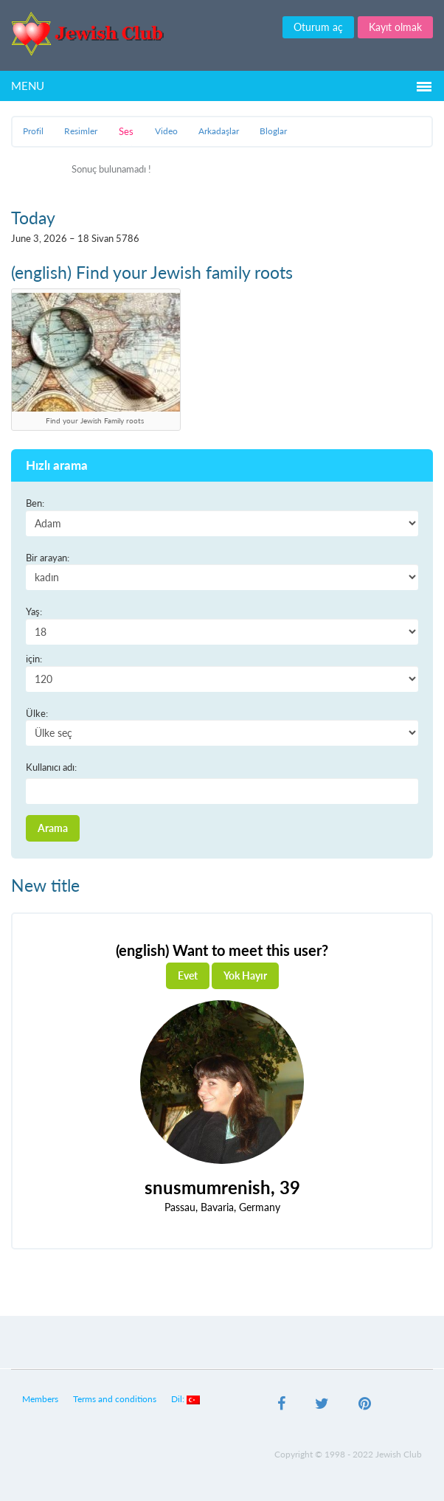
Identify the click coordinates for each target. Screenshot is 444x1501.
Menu (27, 85)
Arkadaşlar (218, 130)
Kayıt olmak (395, 27)
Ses (126, 131)
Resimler (80, 130)
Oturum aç (318, 27)
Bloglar (273, 130)
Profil (33, 130)
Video (166, 130)
